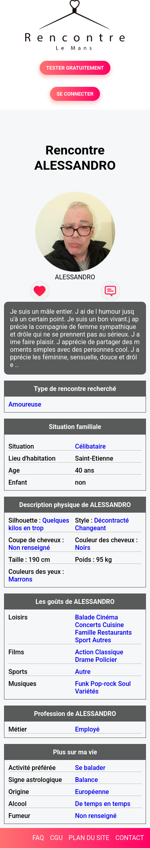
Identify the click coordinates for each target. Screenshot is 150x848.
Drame (84, 660)
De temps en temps (103, 804)
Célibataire (90, 446)
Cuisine (113, 625)
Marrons (20, 579)
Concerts (88, 625)
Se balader (90, 768)
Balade (85, 617)
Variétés (87, 691)
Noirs (82, 547)
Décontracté (111, 520)
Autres (101, 640)
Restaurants (114, 632)
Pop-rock (103, 684)
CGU (56, 838)
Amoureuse (24, 404)
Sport (83, 640)
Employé (87, 729)
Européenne (92, 792)
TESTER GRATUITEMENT (75, 68)
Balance (86, 780)
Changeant (90, 528)
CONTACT (129, 838)
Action (84, 652)
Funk (82, 684)
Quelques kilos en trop (38, 524)
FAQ (38, 838)
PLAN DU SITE (89, 838)
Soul (124, 684)
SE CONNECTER (74, 94)
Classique (109, 652)
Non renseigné (29, 547)
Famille (85, 632)
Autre (83, 672)
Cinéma (107, 617)
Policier (106, 660)
